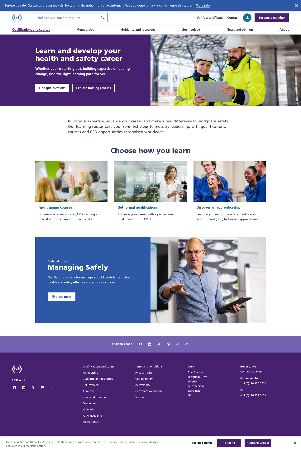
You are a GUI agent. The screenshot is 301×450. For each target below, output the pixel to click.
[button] (31, 29)
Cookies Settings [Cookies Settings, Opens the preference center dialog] (202, 444)
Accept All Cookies (258, 444)
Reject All (229, 444)
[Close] (295, 444)
